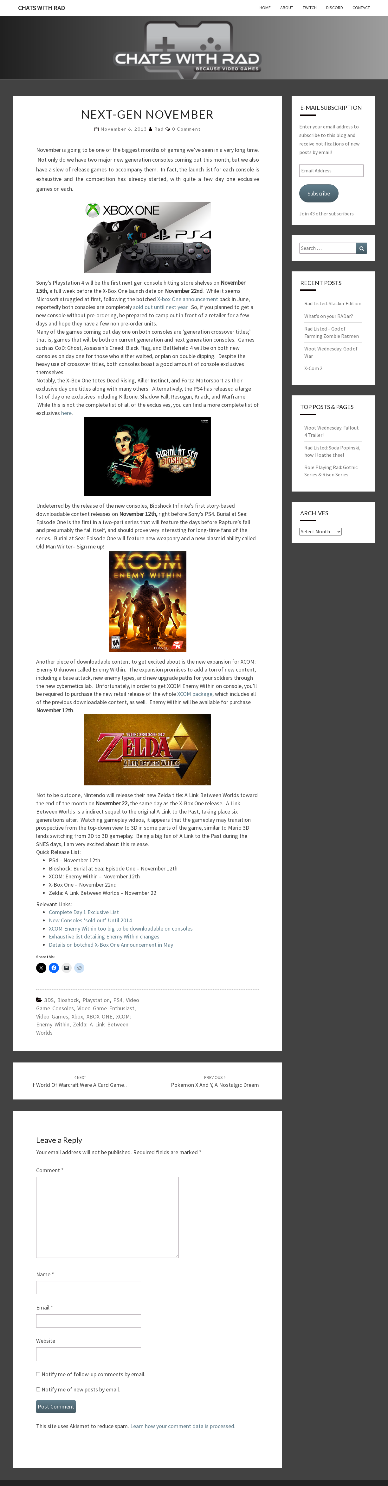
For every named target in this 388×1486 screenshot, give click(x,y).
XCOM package (194, 693)
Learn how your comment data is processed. (183, 1426)
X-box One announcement (187, 299)
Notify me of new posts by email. (81, 1389)
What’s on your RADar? (328, 316)
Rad (159, 129)
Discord (334, 7)
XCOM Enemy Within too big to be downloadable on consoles (121, 928)
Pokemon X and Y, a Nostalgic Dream (215, 1081)
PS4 (117, 1000)
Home (265, 7)
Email (44, 1307)
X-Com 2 (313, 368)
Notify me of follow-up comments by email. (94, 1374)
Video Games (52, 1016)
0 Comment (186, 129)
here (66, 413)
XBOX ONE (100, 1016)
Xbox (77, 1016)
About (286, 7)
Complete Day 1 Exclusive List (84, 912)
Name (45, 1274)
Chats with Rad (41, 8)
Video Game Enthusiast (105, 1008)
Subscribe (318, 193)
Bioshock (68, 1000)
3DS (49, 1000)
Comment (50, 1170)
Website (45, 1340)
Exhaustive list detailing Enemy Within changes (104, 936)
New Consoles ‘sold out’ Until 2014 (90, 920)
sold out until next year (159, 307)
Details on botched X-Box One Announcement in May (111, 944)
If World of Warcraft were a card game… (80, 1081)
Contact (361, 7)
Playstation (96, 1000)
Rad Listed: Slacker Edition (332, 303)
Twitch (310, 7)
